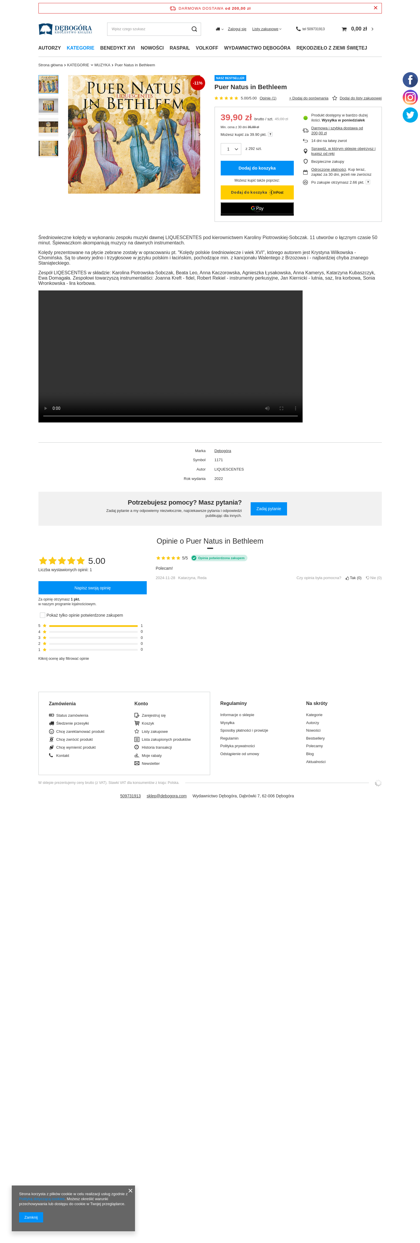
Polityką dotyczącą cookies (42, 1199)
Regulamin (229, 738)
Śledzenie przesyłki (72, 723)
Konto (141, 703)
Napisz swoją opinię (93, 588)
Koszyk (148, 723)
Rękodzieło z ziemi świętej (331, 47)
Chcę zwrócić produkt (74, 739)
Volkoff (207, 47)
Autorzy (49, 47)
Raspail (180, 47)
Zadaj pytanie (269, 508)
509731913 (130, 796)
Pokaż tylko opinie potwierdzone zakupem (85, 615)
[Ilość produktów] (228, 149)
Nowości (152, 47)
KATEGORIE (78, 65)
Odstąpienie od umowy (239, 754)
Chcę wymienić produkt (76, 747)
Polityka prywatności (237, 746)
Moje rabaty (152, 755)
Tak (354, 578)
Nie (374, 578)
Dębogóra (223, 451)
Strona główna (50, 65)
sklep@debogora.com (167, 796)
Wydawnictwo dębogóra (257, 47)
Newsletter (151, 763)
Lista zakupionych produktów (166, 739)
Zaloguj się (237, 29)
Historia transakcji (157, 747)
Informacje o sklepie (237, 715)
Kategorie (81, 47)
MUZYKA (102, 65)
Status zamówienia (72, 715)
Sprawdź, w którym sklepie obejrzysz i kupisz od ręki (343, 151)
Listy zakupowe (265, 29)
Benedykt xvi (117, 47)
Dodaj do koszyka (257, 167)
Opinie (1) (268, 98)
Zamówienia (62, 703)
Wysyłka (227, 723)
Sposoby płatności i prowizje (244, 730)
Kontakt (62, 755)
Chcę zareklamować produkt (80, 731)
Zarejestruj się (154, 715)
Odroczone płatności (328, 169)
